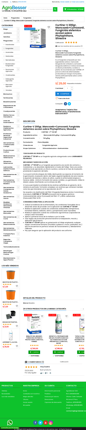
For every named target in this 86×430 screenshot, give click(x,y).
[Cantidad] (67, 88)
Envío (25, 391)
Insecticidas (10, 45)
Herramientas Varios (8, 197)
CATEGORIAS (7, 25)
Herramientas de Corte (9, 218)
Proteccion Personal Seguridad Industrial (7, 136)
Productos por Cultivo (8, 151)
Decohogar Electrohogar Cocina (8, 252)
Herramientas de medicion (9, 175)
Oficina (25, 399)
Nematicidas (10, 60)
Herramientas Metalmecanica (9, 229)
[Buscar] (43, 9)
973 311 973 (22, 2)
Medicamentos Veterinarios (9, 157)
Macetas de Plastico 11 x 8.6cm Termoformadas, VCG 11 (11, 302)
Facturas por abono (52, 397)
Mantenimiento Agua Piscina (9, 259)
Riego (5, 29)
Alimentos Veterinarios (8, 162)
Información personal (52, 391)
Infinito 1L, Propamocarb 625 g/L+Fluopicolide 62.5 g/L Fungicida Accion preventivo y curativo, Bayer (58, 339)
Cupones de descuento (53, 402)
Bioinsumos (7, 94)
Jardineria (7, 33)
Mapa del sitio (28, 397)
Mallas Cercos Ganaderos (8, 116)
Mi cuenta (26, 405)
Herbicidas (9, 56)
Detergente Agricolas (10, 80)
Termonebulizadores (11, 247)
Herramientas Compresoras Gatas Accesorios (8, 190)
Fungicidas (9, 48)
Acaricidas (9, 52)
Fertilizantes (8, 98)
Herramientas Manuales (8, 212)
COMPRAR (63, 94)
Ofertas (4, 391)
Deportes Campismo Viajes (7, 241)
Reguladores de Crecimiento (9, 106)
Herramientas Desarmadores (9, 223)
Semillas (6, 37)
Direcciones (49, 399)
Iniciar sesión (65, 2)
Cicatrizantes (10, 75)
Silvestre (32, 303)
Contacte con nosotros (31, 394)
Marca (25, 303)
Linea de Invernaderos (8, 122)
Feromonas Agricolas (10, 70)
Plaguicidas (8, 41)
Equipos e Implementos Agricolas (8, 128)
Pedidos (48, 394)
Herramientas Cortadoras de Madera (9, 182)
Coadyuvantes (9, 111)
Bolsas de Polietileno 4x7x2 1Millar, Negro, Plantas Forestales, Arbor (11, 322)
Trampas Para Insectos (9, 235)
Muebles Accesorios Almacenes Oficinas (7, 205)
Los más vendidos (10, 265)
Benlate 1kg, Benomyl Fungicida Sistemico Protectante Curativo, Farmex (34, 338)
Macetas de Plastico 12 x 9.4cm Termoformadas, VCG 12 (11, 282)
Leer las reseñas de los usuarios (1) (68, 46)
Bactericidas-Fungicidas (10, 65)
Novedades (6, 394)
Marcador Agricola (9, 85)
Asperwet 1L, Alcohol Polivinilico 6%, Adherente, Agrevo (11, 342)
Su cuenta (49, 385)
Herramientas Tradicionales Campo (8, 144)
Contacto (5, 2)
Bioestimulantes (9, 102)
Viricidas (9, 90)
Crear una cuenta (78, 2)
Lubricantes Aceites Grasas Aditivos (9, 169)
